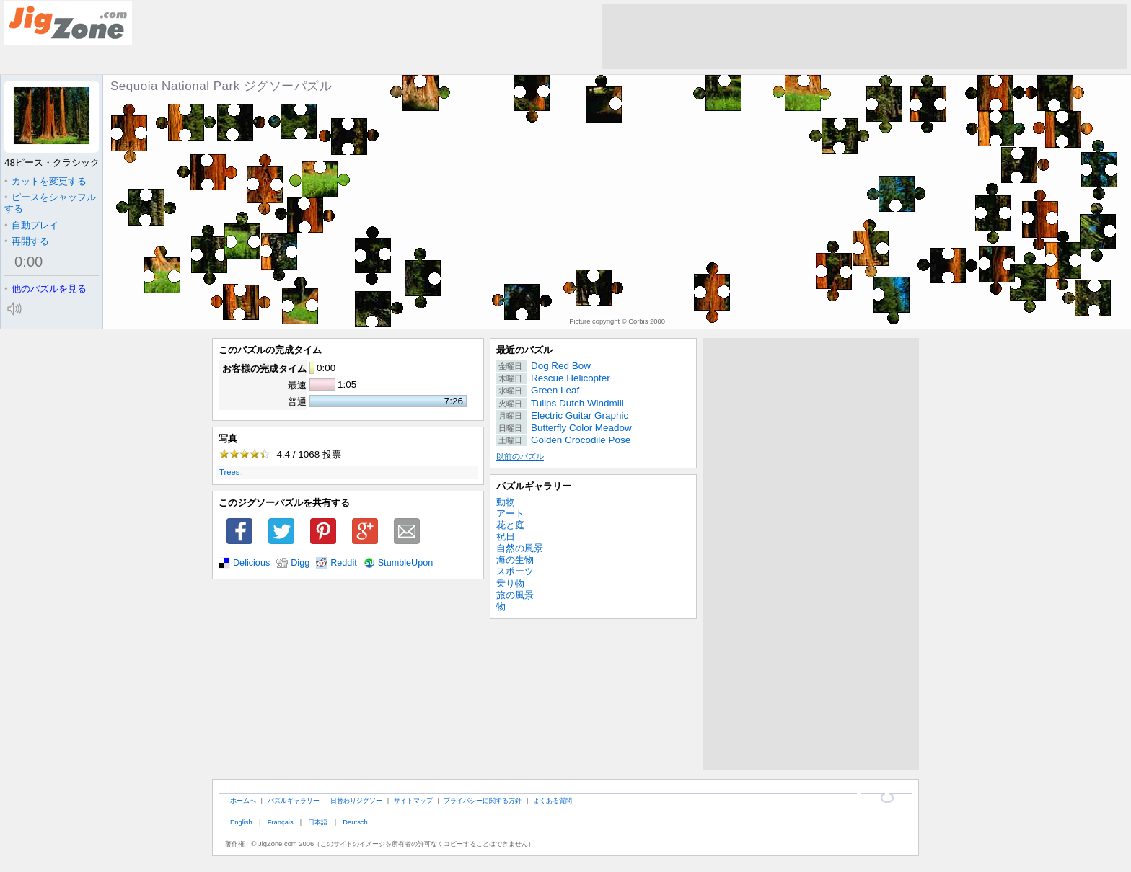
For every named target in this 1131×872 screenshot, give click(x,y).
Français (281, 822)
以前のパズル (520, 456)
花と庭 (510, 525)
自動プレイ (31, 225)
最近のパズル (524, 349)
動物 (505, 502)
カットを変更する (45, 181)
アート (510, 513)
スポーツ (515, 571)
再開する (26, 241)
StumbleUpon (406, 563)
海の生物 (515, 559)
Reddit (343, 563)
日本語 (317, 822)
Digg (300, 563)
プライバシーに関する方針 (483, 800)
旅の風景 (515, 595)
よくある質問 (552, 800)
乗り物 (510, 583)
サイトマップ (413, 800)
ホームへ (243, 800)
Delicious (251, 563)
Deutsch (355, 822)
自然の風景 (519, 548)
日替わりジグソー (356, 800)
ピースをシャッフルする (50, 203)
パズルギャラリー (533, 486)
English (241, 822)
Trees (229, 472)
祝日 (505, 536)
